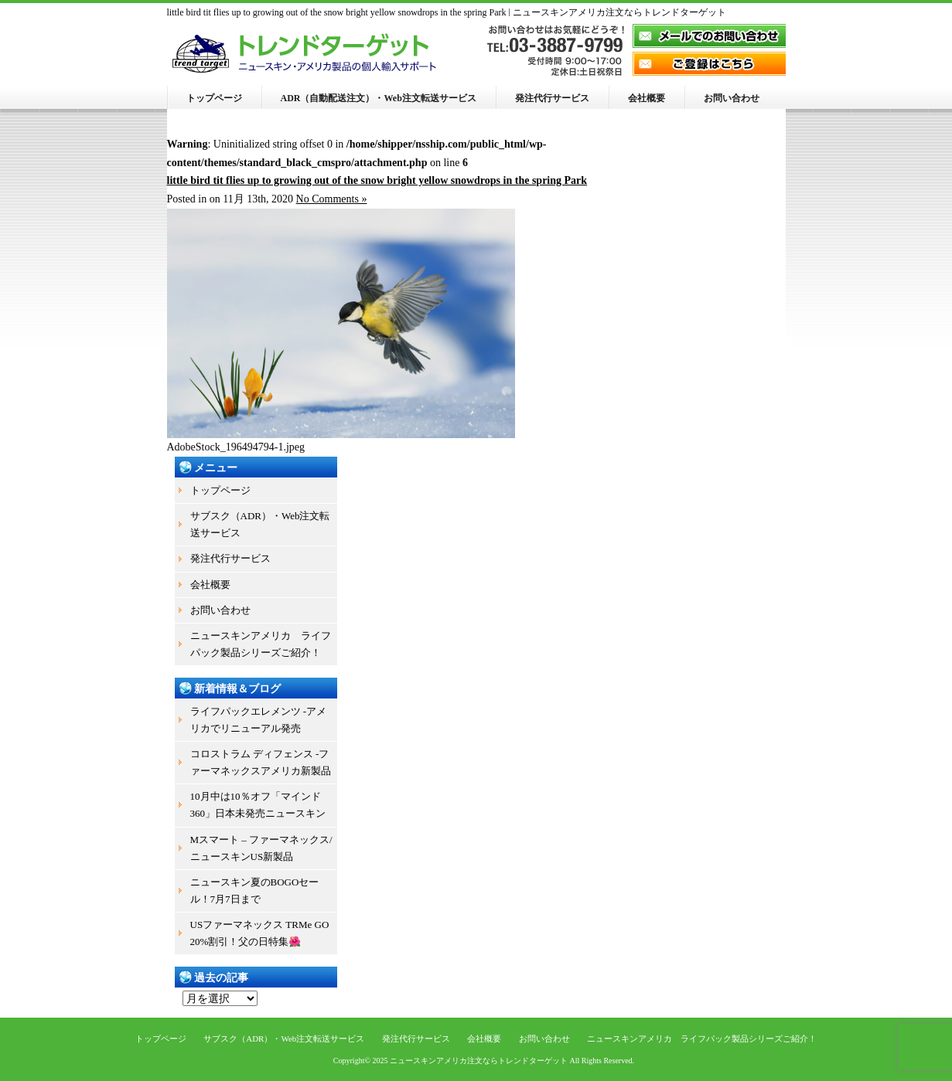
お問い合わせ (731, 98)
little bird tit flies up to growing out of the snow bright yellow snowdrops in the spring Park (377, 180)
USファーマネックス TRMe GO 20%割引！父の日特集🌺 (259, 933)
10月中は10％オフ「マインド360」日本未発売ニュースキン (258, 804)
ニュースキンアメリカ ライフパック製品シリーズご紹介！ (260, 644)
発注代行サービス (552, 98)
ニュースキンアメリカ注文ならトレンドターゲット (479, 1060)
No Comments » (331, 199)
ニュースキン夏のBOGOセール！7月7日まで (254, 890)
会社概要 (646, 98)
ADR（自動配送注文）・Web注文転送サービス (378, 98)
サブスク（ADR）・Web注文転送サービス (260, 524)
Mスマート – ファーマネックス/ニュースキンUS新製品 (261, 848)
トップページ (214, 98)
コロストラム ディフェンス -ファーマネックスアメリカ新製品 (260, 762)
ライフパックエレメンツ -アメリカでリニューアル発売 (258, 719)
